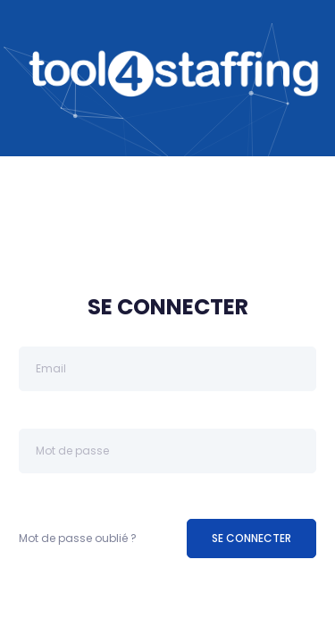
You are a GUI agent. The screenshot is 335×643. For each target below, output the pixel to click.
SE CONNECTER (251, 538)
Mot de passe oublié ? (78, 538)
